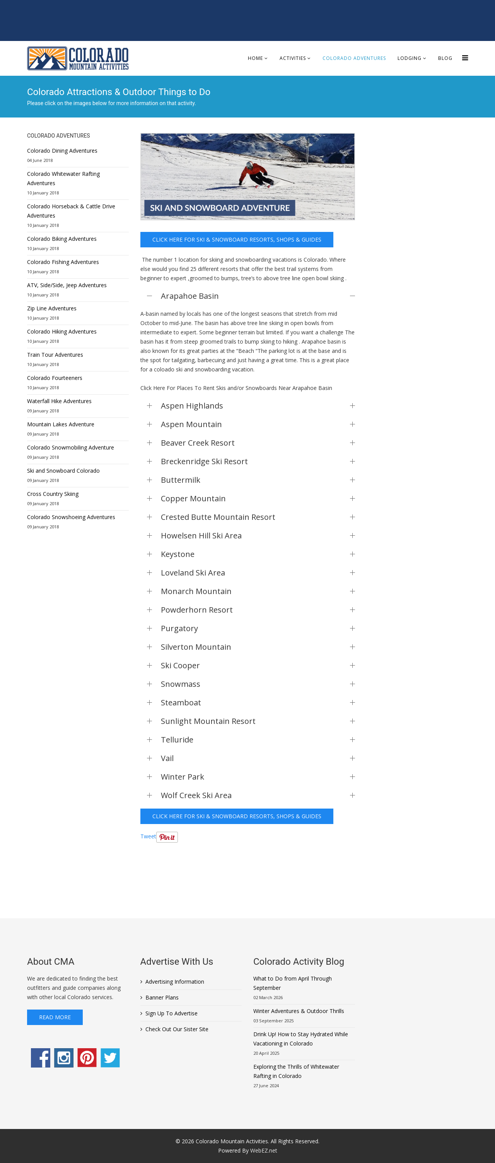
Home (255, 58)
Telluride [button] (258, 739)
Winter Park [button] (258, 776)
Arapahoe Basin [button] (258, 296)
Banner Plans (162, 997)
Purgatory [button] (258, 628)
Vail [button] (258, 758)
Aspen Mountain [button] (258, 424)
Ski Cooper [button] (258, 665)
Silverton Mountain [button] (258, 647)
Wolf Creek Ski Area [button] (258, 795)
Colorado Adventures (354, 58)
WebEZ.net (263, 1150)
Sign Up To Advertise (171, 1013)
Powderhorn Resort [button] (258, 609)
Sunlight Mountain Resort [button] (258, 721)
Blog (445, 58)
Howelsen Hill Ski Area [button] (258, 535)
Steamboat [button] (258, 702)
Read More (55, 1017)
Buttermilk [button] (258, 480)
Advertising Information (174, 981)
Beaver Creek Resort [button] (258, 443)
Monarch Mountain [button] (258, 591)
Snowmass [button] (258, 684)
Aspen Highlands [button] (258, 405)
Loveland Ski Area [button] (258, 572)
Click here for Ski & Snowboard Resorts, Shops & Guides (236, 239)
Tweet (148, 836)
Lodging (410, 58)
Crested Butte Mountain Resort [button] (258, 517)
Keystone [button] (258, 554)
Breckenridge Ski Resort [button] (258, 461)
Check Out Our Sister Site (176, 1029)
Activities (293, 58)
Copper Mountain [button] (258, 498)
